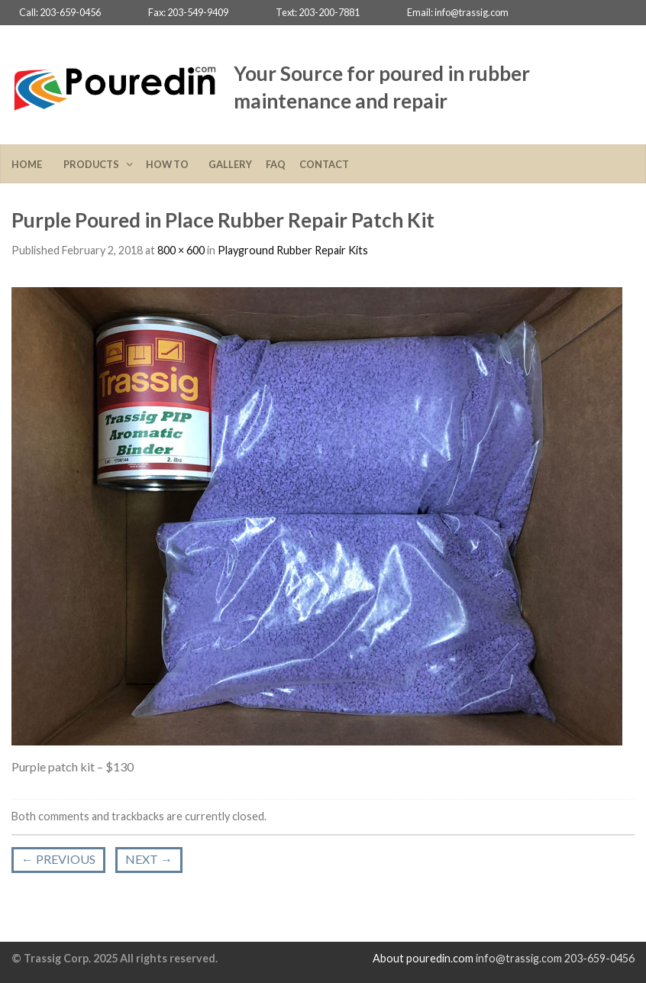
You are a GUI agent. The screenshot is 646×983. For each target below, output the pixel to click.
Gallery (230, 164)
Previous (58, 859)
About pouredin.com (423, 958)
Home (30, 164)
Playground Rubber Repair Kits (293, 250)
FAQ (276, 164)
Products (92, 164)
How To (170, 164)
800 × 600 (181, 250)
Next (149, 859)
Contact (324, 164)
